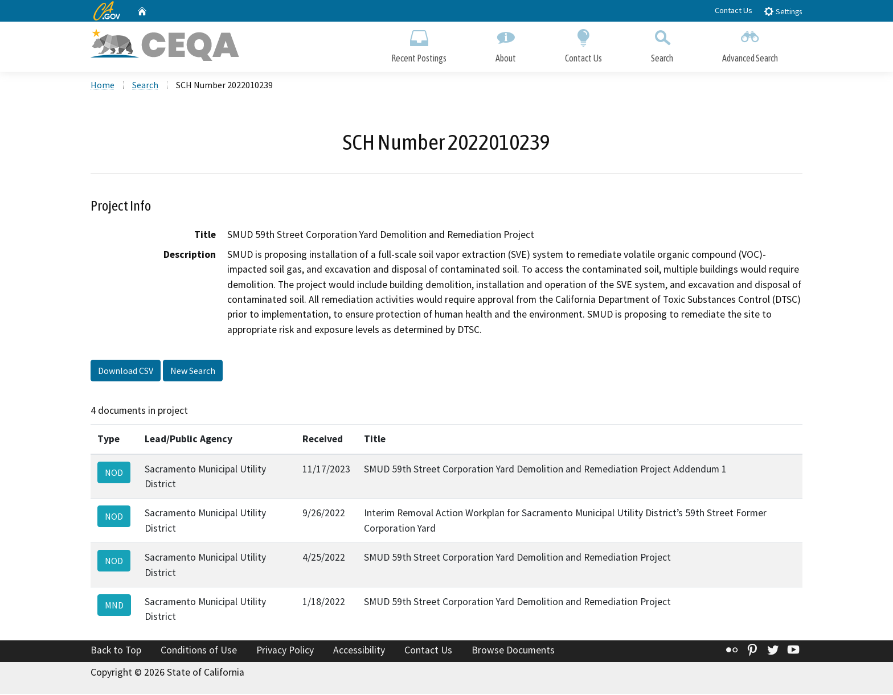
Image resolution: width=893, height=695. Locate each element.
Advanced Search (750, 44)
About (506, 44)
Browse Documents (513, 651)
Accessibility (359, 651)
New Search (192, 371)
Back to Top (116, 651)
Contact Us (733, 10)
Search (662, 44)
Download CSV (125, 371)
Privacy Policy (285, 651)
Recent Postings (419, 44)
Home (102, 86)
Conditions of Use (199, 651)
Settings (783, 11)
